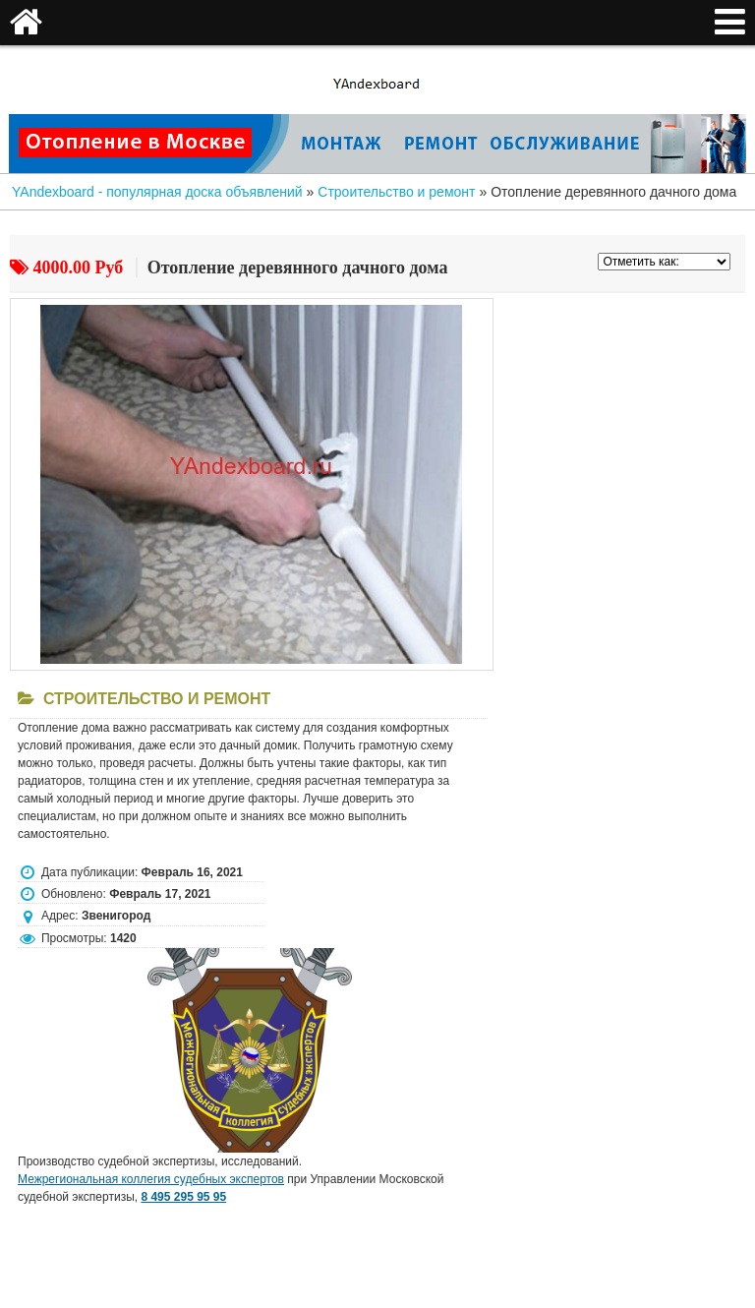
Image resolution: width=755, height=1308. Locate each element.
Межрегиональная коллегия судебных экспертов (151, 1179)
